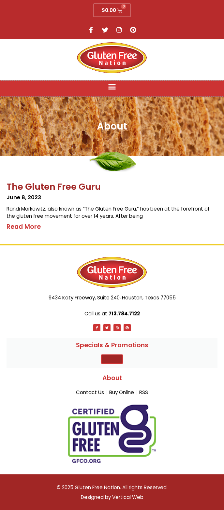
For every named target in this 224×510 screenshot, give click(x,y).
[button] (112, 87)
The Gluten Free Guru (54, 187)
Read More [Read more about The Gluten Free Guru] (24, 226)
